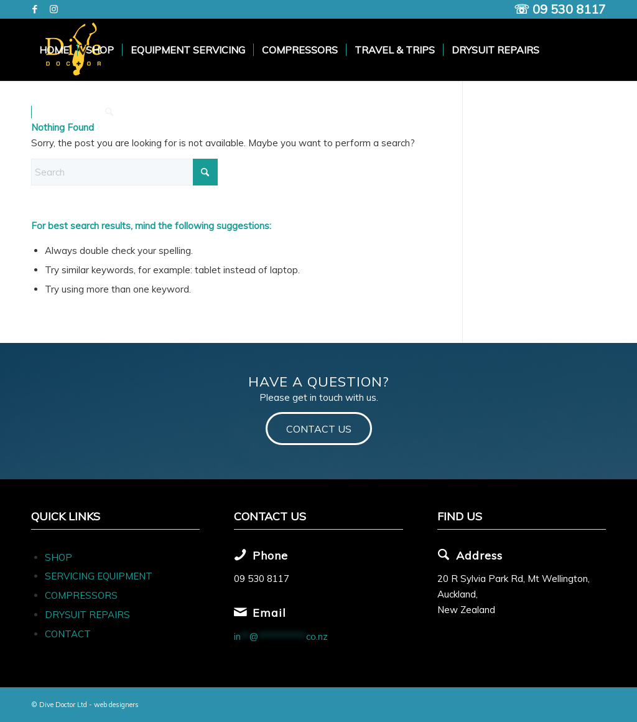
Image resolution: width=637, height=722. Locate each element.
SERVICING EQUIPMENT (98, 576)
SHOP (58, 557)
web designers (116, 704)
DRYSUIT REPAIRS (87, 615)
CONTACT (68, 634)
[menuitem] (54, 50)
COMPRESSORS (82, 595)
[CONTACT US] (319, 428)
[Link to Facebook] (35, 9)
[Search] (109, 112)
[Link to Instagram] (53, 9)
